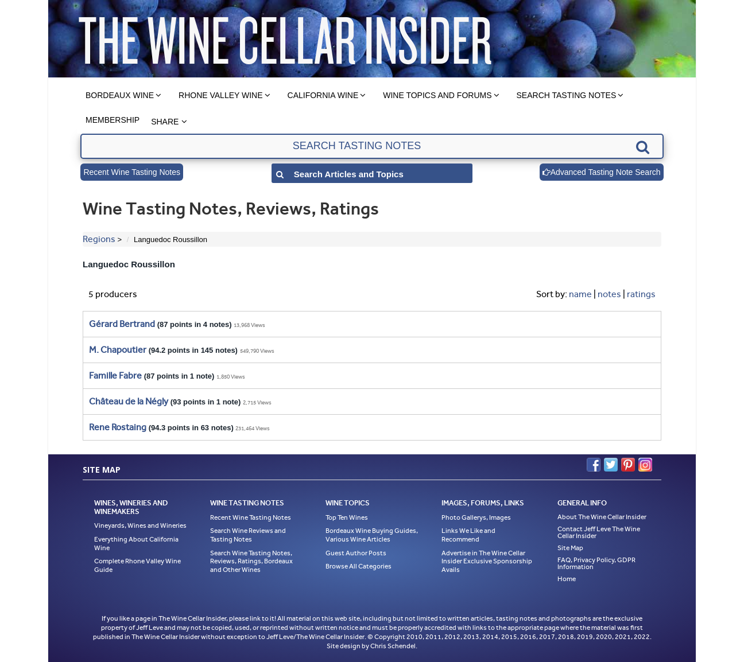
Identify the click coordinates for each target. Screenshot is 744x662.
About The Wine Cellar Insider (601, 517)
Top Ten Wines (347, 517)
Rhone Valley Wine (221, 95)
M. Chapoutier (117, 349)
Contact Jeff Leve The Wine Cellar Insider (598, 532)
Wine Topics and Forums (437, 95)
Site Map (570, 548)
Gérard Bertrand (122, 323)
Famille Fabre (115, 375)
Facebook (593, 465)
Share (165, 121)
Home (566, 579)
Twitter (611, 465)
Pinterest (628, 465)
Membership (113, 119)
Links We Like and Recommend (468, 535)
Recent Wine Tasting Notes (131, 172)
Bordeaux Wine (120, 95)
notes (609, 294)
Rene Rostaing (117, 427)
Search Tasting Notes (567, 95)
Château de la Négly (128, 401)
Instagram (645, 465)
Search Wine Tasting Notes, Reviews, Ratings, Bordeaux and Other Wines (251, 561)
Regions (99, 238)
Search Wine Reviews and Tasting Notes (248, 535)
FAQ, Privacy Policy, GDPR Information (596, 563)
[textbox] (371, 146)
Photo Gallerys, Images (476, 517)
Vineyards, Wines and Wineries (140, 525)
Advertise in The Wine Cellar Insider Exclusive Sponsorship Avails (486, 561)
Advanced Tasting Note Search (601, 172)
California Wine (323, 95)
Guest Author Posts (356, 553)
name (580, 294)
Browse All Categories (359, 566)
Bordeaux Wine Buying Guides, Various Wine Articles (372, 535)
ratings (641, 294)
